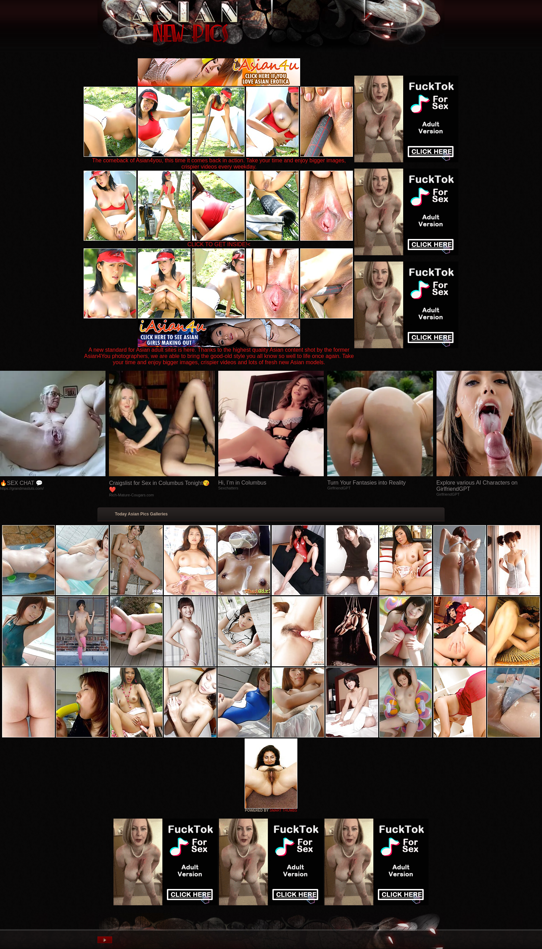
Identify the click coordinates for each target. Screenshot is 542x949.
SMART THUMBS (283, 810)
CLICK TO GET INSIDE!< (219, 244)
